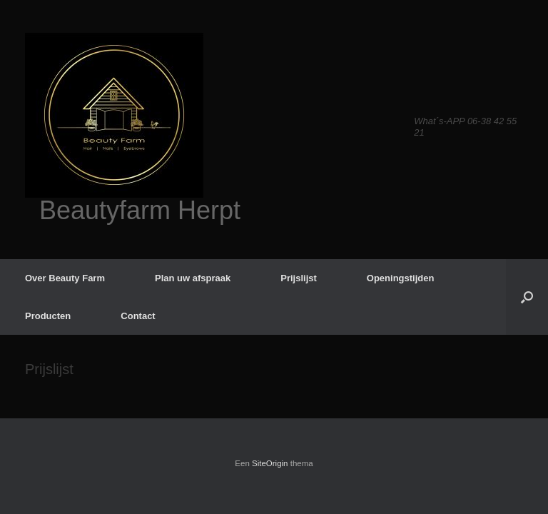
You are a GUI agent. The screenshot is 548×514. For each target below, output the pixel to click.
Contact (138, 316)
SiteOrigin (270, 463)
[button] (527, 297)
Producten (48, 316)
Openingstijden (401, 278)
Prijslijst (298, 278)
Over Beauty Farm (65, 278)
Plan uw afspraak (192, 278)
